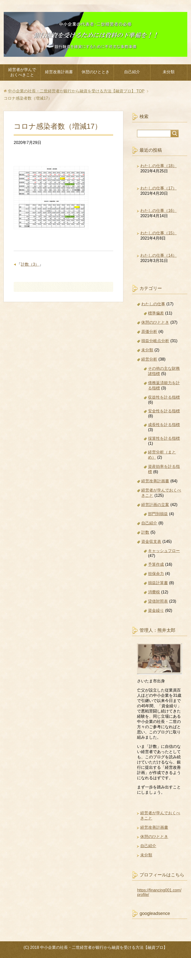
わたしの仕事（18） (158, 166)
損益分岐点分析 (155, 341)
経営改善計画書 (59, 72)
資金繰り (156, 610)
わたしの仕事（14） (158, 255)
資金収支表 (151, 541)
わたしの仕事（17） (158, 188)
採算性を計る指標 (164, 438)
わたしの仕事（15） (158, 233)
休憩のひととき (95, 72)
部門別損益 (158, 514)
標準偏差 (156, 313)
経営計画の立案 (155, 505)
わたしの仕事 (153, 304)
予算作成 (156, 564)
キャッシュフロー (164, 551)
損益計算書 (158, 583)
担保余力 (156, 574)
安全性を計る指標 (164, 411)
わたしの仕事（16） (158, 210)
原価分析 (149, 331)
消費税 (154, 592)
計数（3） (30, 264)
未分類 (169, 72)
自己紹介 (132, 72)
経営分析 (149, 359)
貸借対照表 (158, 601)
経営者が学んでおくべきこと (22, 72)
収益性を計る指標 (164, 397)
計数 (145, 532)
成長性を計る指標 (164, 425)
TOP (76, 91)
